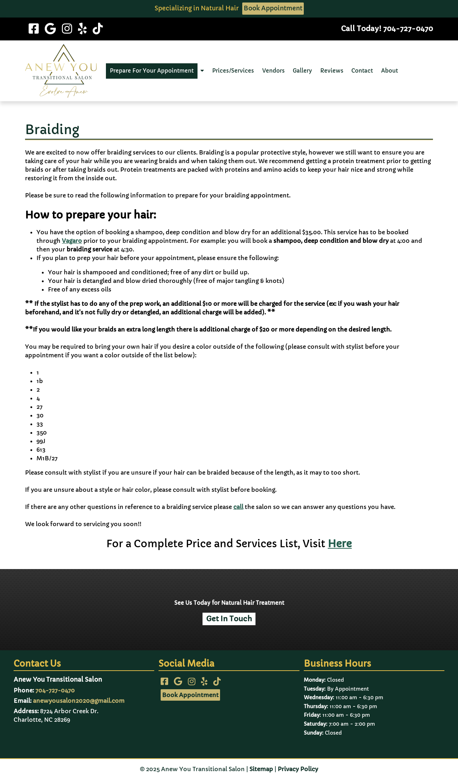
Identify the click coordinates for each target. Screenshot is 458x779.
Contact (362, 70)
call (238, 506)
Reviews (332, 70)
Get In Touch (229, 618)
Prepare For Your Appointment (152, 70)
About (389, 70)
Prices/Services (233, 70)
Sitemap (261, 769)
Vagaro (72, 240)
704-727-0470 (55, 690)
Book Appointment (273, 8)
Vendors (273, 70)
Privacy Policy (298, 769)
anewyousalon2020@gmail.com (79, 700)
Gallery (302, 70)
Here (340, 544)
